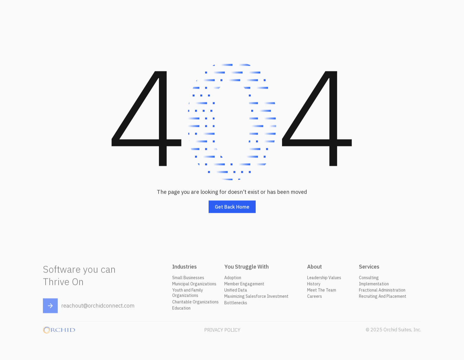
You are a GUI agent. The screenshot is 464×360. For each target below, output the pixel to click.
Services (369, 268)
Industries (184, 268)
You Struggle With (246, 268)
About (314, 268)
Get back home (232, 207)
